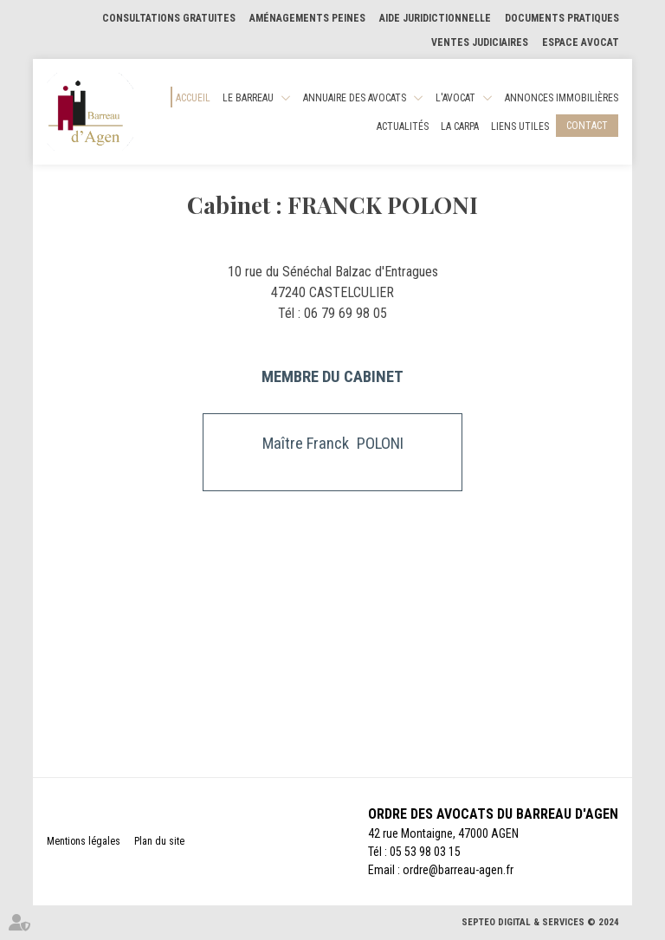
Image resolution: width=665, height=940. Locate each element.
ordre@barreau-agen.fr (458, 870)
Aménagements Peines (307, 18)
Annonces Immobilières (561, 98)
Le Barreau (248, 98)
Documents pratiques (562, 18)
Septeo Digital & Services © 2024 (540, 922)
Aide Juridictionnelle (435, 18)
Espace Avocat (580, 42)
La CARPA (460, 126)
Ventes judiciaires (479, 42)
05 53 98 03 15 (425, 852)
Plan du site (159, 841)
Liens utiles (520, 126)
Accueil (193, 98)
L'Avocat (455, 98)
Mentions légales (83, 841)
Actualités (403, 126)
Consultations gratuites (169, 18)
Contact (587, 126)
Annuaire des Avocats (354, 98)
